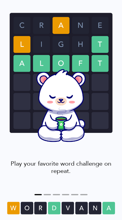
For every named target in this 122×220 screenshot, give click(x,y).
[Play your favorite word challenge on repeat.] (38, 194)
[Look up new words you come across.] (47, 194)
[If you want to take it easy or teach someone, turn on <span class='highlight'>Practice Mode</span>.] (74, 194)
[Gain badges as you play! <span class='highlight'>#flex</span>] (65, 194)
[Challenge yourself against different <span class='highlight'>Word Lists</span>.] (56, 194)
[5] (84, 194)
